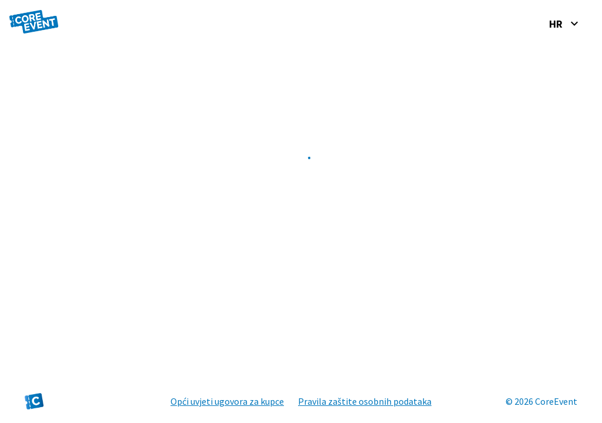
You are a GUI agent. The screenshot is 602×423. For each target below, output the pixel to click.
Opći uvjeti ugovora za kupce (227, 401)
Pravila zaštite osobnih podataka (365, 401)
